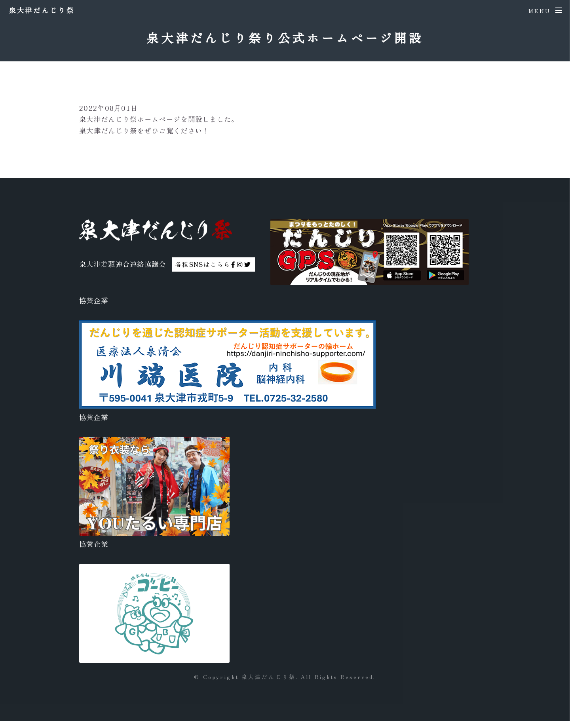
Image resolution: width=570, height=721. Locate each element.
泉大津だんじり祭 (42, 10)
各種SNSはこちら (213, 264)
